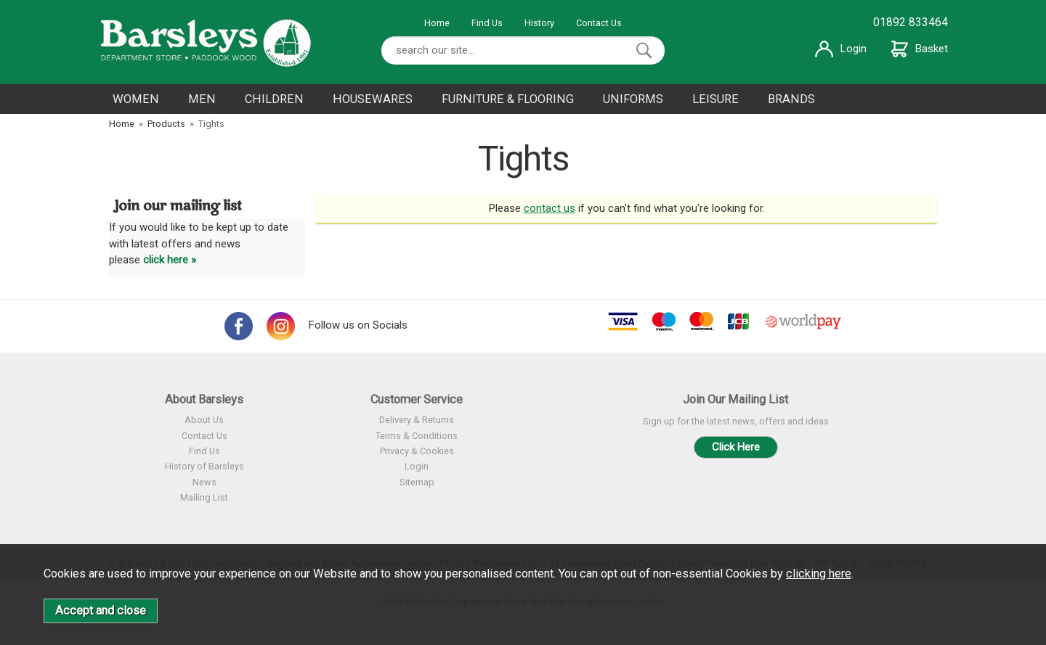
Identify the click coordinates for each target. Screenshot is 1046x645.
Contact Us (599, 22)
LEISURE (715, 99)
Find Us (487, 22)
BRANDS (791, 99)
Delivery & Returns (416, 419)
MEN (202, 99)
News (204, 482)
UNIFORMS (633, 99)
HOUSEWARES (373, 99)
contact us (549, 208)
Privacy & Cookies (417, 450)
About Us (204, 419)
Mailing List (204, 497)
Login (841, 48)
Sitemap (417, 482)
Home (437, 22)
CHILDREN (274, 99)
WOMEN (136, 99)
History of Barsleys (204, 466)
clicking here (818, 573)
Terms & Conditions (417, 435)
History (539, 22)
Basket (919, 48)
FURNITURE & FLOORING (508, 99)
